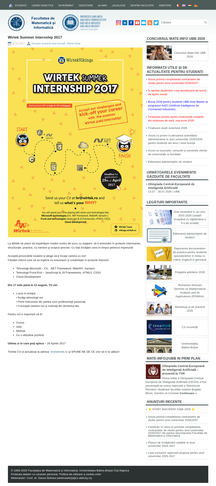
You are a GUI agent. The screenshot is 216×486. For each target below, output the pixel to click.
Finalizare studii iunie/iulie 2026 (167, 128)
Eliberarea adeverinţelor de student (170, 161)
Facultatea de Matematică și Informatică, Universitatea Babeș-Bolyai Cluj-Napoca (78, 470)
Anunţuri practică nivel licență (48, 43)
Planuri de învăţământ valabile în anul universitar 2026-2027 (171, 444)
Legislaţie (118, 5)
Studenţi (21, 5)
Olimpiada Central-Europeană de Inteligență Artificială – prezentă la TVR (183, 369)
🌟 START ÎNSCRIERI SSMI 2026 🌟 (171, 409)
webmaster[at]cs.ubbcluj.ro (74, 478)
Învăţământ (66, 5)
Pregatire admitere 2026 (190, 272)
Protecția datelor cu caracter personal (34, 474)
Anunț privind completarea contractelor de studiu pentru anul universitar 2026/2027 (174, 418)
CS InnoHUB (190, 327)
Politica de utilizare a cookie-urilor (80, 474)
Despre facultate (142, 5)
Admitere (165, 5)
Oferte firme (74, 43)
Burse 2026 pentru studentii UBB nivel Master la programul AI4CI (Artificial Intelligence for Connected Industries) (178, 105)
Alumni (102, 5)
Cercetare (86, 5)
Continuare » (188, 393)
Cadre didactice (42, 5)
